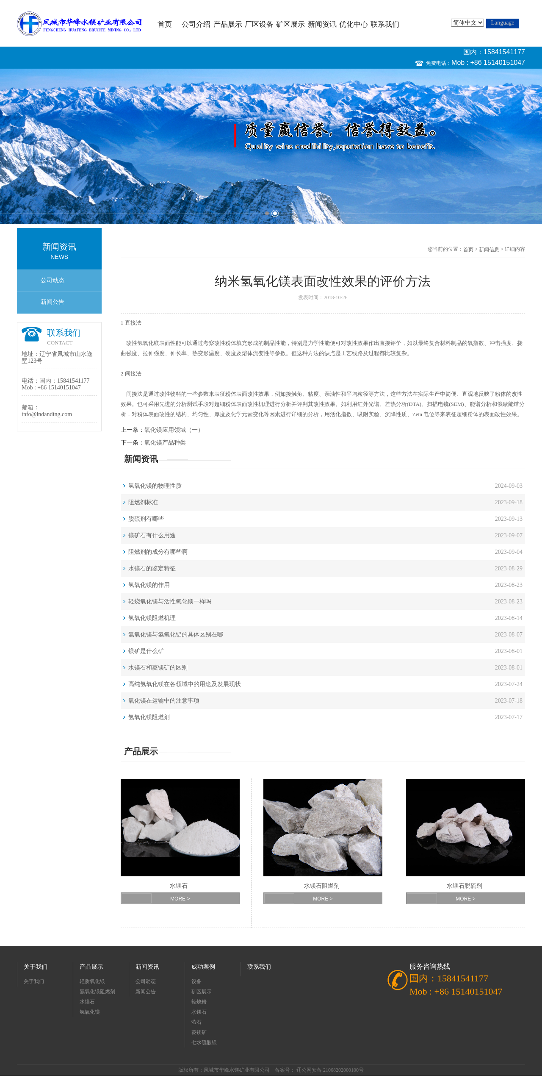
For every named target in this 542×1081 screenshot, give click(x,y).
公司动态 (52, 280)
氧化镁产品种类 (165, 442)
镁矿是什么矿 (146, 651)
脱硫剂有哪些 (146, 519)
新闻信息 (489, 250)
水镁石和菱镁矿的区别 (158, 667)
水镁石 (179, 886)
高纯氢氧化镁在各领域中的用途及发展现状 (184, 684)
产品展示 (227, 24)
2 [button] (275, 213)
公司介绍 (196, 24)
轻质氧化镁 (92, 981)
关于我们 (35, 967)
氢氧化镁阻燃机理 (152, 618)
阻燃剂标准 (143, 502)
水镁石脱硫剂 (464, 886)
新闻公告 (52, 302)
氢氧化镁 (148, 343)
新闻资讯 (322, 24)
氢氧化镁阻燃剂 (149, 717)
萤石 (196, 1022)
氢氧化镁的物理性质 (155, 486)
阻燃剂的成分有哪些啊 (158, 552)
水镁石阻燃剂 (322, 886)
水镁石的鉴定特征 (152, 568)
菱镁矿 (199, 1032)
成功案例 (203, 967)
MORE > (180, 899)
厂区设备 (259, 24)
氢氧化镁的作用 (149, 585)
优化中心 (353, 24)
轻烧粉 (199, 1002)
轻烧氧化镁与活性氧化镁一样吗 (169, 601)
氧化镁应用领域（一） (174, 430)
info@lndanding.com (47, 414)
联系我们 (385, 24)
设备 (196, 981)
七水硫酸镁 (204, 1042)
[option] (271, 146)
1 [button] (267, 213)
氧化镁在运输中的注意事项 (163, 701)
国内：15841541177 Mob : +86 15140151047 (488, 57)
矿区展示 (290, 24)
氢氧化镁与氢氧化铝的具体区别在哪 (175, 634)
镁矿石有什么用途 (152, 535)
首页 (165, 24)
